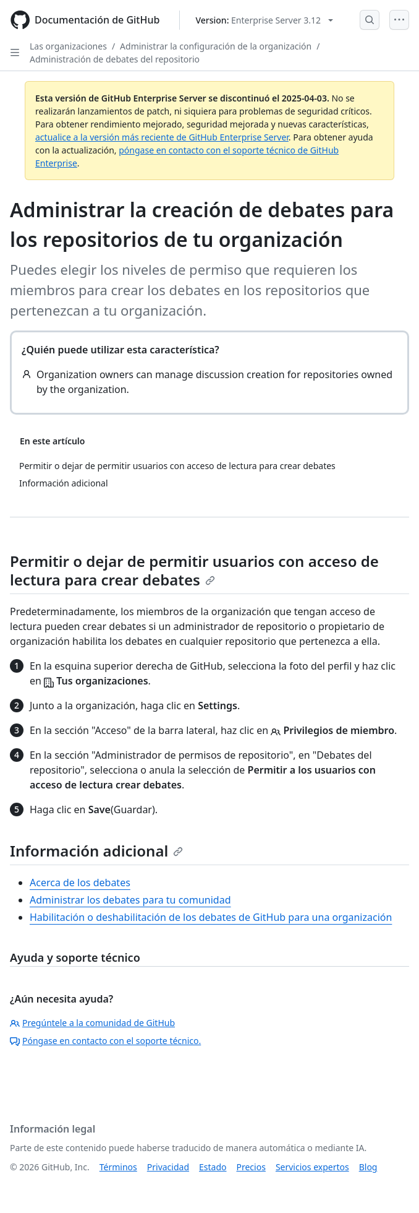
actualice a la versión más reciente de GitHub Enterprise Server (162, 137)
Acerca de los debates (80, 882)
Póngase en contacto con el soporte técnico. (105, 1041)
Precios (251, 1167)
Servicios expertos (312, 1167)
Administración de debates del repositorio (115, 59)
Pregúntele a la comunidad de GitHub (92, 1023)
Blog (368, 1167)
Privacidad (168, 1167)
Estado (212, 1167)
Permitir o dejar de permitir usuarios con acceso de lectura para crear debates (194, 570)
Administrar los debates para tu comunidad (130, 900)
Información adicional (96, 850)
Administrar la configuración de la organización (215, 46)
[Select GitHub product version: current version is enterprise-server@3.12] (264, 20)
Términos (118, 1167)
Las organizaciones (68, 46)
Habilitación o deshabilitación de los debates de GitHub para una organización (211, 917)
